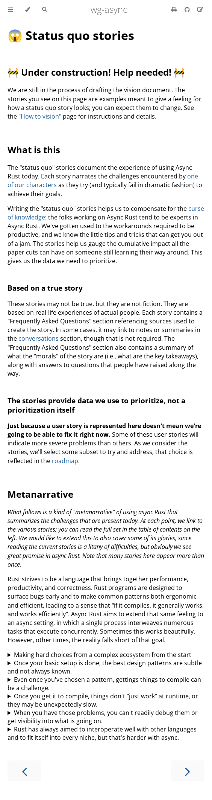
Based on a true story (45, 288)
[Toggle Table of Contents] (10, 9)
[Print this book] (175, 9)
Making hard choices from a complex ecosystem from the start (102, 655)
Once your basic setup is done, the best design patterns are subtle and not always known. (105, 667)
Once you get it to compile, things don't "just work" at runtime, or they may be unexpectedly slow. (103, 700)
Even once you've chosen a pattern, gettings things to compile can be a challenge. (104, 683)
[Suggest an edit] (200, 9)
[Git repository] (188, 9)
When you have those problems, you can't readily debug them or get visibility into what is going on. (103, 717)
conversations (38, 338)
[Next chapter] (187, 770)
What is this (34, 149)
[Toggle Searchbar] (44, 9)
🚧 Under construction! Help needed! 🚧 (96, 72)
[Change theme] (27, 9)
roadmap (65, 461)
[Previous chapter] (24, 770)
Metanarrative (40, 494)
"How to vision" (39, 116)
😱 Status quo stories (71, 35)
